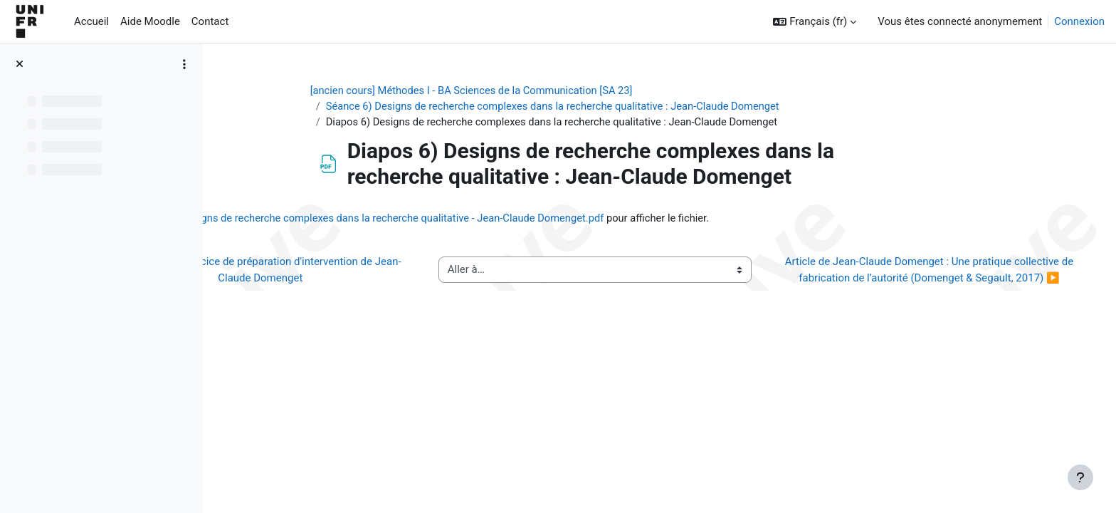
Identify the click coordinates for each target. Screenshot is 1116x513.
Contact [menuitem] (209, 21)
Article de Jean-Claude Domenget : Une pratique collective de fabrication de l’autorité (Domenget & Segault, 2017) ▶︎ (935, 278)
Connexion (1079, 21)
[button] (814, 22)
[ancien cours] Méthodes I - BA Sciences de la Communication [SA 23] (528, 90)
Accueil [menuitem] (91, 21)
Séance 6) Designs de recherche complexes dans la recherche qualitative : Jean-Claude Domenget (611, 106)
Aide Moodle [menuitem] (150, 21)
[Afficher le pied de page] (1080, 477)
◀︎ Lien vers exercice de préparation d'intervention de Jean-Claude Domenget (364, 279)
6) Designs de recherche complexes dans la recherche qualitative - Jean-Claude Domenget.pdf (519, 219)
